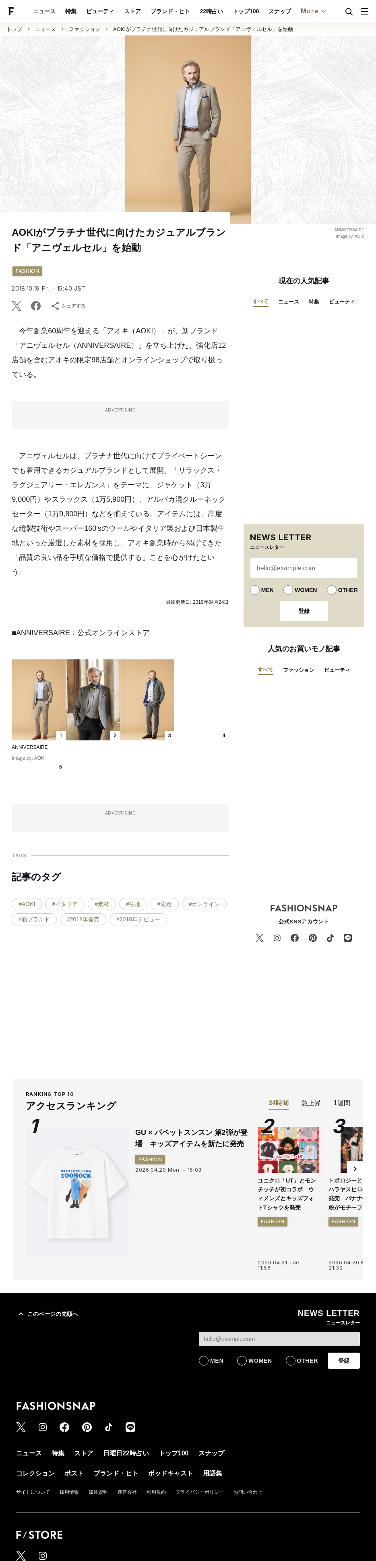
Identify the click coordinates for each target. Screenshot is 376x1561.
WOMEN (306, 590)
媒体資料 (98, 1492)
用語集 (212, 1473)
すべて (261, 301)
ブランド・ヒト (170, 11)
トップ (14, 29)
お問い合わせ (247, 1492)
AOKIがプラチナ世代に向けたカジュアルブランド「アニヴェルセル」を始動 (203, 29)
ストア (132, 11)
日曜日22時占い (126, 1453)
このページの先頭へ (47, 1314)
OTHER (348, 590)
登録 (304, 611)
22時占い (211, 11)
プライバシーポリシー (200, 1492)
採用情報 (69, 1492)
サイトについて (33, 1492)
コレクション (35, 1473)
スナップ (280, 11)
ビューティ (100, 11)
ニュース (44, 11)
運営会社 (127, 1492)
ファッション (84, 29)
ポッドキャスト (170, 1473)
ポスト (74, 1473)
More (314, 11)
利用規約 (156, 1492)
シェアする (68, 306)
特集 (70, 11)
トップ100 (246, 11)
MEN (267, 590)
